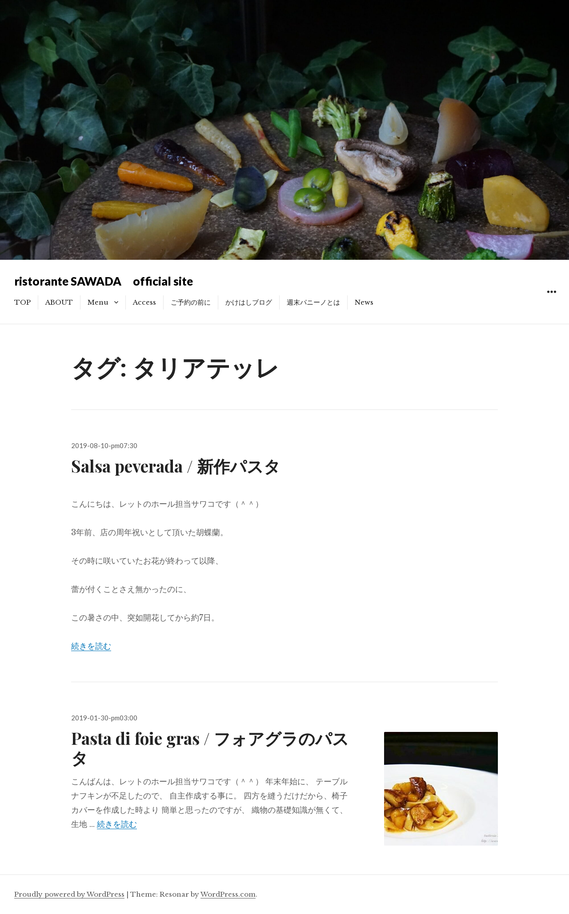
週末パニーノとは (313, 302)
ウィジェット (551, 301)
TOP (22, 302)
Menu (98, 302)
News (364, 302)
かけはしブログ (248, 302)
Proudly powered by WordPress (69, 894)
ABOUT (59, 302)
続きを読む (91, 646)
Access (144, 302)
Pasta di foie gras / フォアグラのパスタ (210, 747)
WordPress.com (228, 894)
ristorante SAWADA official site (103, 281)
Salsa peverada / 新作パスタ (175, 466)
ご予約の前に (191, 302)
